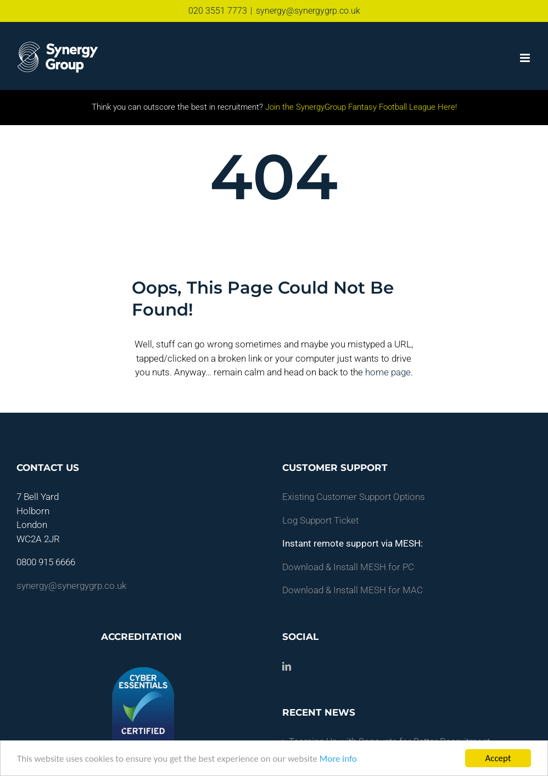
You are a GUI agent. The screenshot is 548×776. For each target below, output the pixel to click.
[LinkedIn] (286, 666)
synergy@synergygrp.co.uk (308, 10)
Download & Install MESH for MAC (352, 589)
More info (338, 758)
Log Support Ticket (320, 520)
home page (388, 372)
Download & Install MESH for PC (348, 566)
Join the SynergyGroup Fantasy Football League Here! (360, 107)
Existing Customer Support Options (353, 496)
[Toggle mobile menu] (526, 58)
